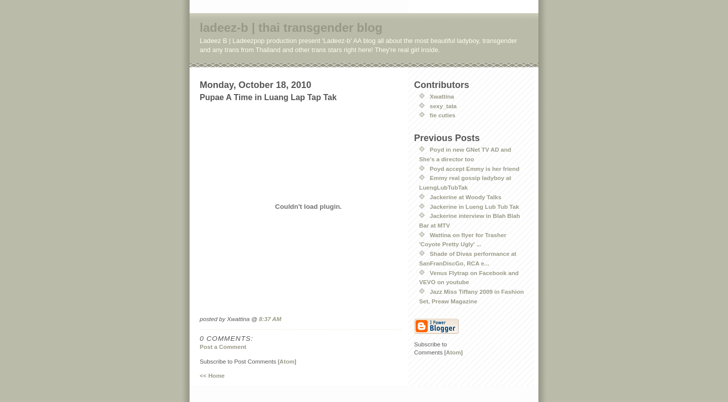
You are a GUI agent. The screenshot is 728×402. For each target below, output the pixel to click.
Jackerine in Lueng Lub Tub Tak (474, 206)
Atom (287, 361)
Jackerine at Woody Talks (466, 197)
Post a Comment (223, 346)
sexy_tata (443, 106)
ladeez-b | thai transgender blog (291, 27)
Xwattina (442, 96)
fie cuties (443, 115)
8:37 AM (270, 319)
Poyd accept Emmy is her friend (474, 168)
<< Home (212, 375)
